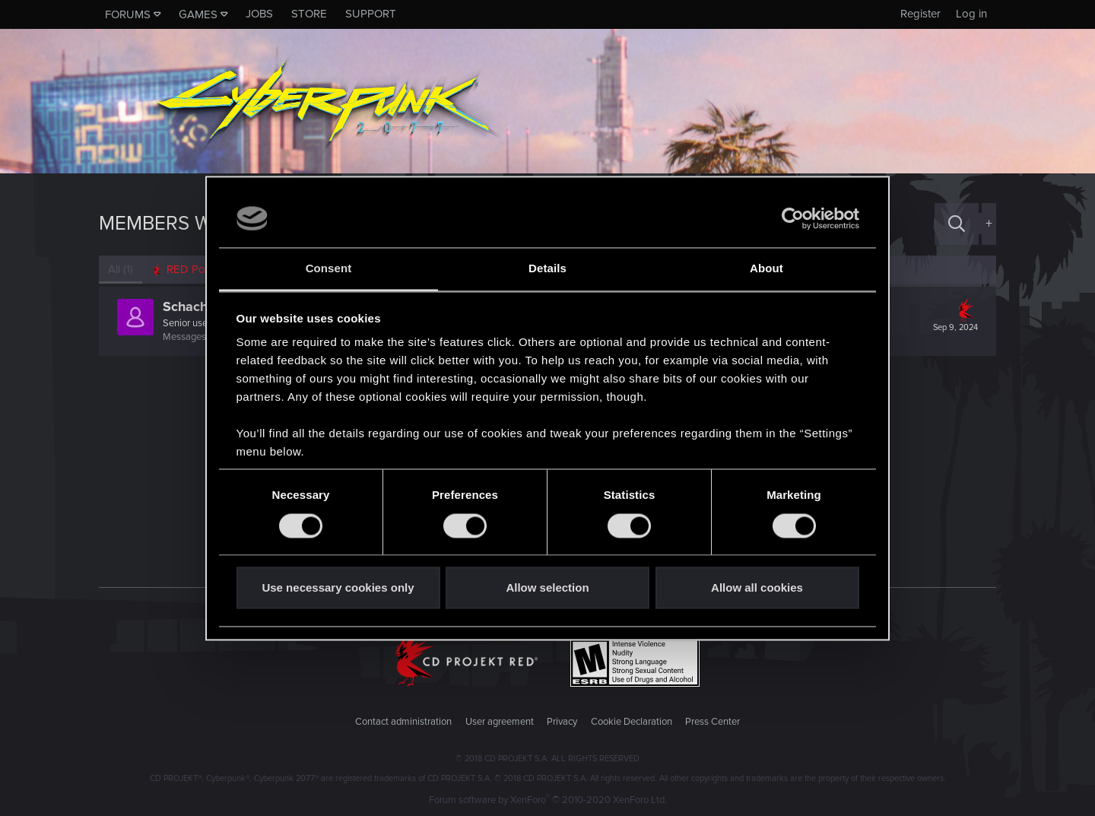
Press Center (712, 722)
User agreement (499, 722)
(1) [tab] (120, 269)
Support (370, 14)
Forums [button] (128, 14)
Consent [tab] (329, 268)
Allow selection (547, 588)
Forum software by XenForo (548, 800)
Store (309, 14)
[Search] (957, 224)
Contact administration (403, 722)
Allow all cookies (757, 588)
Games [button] (198, 14)
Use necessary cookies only (338, 588)
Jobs (259, 14)
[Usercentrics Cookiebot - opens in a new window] (792, 218)
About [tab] (766, 268)
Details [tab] (547, 268)
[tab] (190, 270)
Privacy (562, 722)
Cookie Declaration (631, 722)
